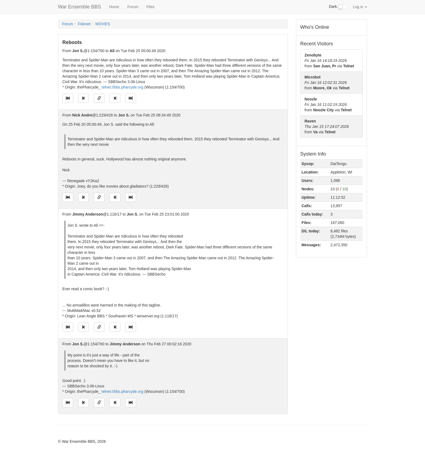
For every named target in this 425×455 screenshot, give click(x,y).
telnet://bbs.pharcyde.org (122, 87)
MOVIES (102, 24)
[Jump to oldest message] (67, 98)
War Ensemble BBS (79, 7)
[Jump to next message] (115, 98)
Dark (338, 6)
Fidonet (84, 24)
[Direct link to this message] (99, 98)
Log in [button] (360, 7)
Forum (132, 7)
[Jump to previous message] (83, 98)
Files (150, 7)
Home (114, 7)
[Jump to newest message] (130, 98)
